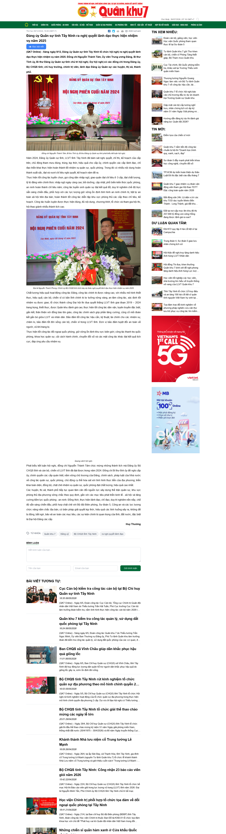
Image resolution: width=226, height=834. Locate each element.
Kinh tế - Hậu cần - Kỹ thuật (141, 24)
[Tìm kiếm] (198, 19)
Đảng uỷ (65, 534)
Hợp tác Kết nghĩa (162, 24)
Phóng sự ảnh (196, 24)
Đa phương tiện (121, 24)
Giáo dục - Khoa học (180, 24)
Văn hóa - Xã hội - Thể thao (82, 24)
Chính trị (44, 24)
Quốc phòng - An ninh (60, 24)
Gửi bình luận (130, 568)
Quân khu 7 (49, 534)
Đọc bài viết (36, 46)
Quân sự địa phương (104, 24)
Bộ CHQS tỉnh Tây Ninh (85, 534)
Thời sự (35, 24)
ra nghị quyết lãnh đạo (112, 534)
